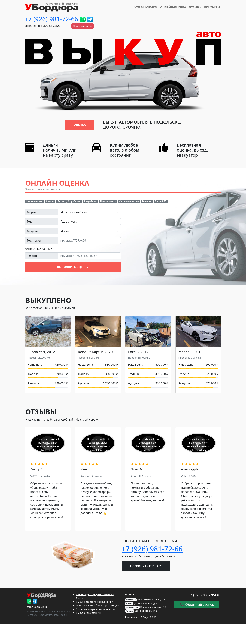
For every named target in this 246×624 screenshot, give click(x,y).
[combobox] (89, 212)
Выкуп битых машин (88, 612)
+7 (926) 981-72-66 (51, 19)
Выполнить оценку (73, 267)
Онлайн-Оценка (173, 7)
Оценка (80, 125)
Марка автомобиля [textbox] (73, 212)
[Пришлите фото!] (83, 19)
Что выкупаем (145, 7)
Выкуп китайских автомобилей (94, 601)
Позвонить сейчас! (145, 566)
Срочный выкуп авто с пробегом (95, 609)
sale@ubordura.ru (37, 607)
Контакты (212, 7)
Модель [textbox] (65, 231)
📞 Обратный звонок (197, 604)
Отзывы (195, 7)
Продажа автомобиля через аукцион (98, 605)
